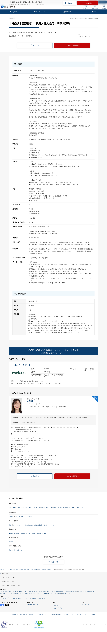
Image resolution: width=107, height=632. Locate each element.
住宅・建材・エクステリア (32, 507)
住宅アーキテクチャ (49, 525)
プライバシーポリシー (41, 614)
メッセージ (85, 7)
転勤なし (19, 550)
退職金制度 (12, 550)
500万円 (17, 516)
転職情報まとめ (66, 593)
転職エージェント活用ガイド (35, 591)
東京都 (11, 533)
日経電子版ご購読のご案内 (33, 605)
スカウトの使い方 (13, 598)
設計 (39, 569)
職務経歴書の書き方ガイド (58, 591)
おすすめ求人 (67, 12)
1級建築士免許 (29, 525)
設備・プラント (57, 507)
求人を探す (13, 12)
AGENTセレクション (40, 12)
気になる (104, 7)
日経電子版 (55, 605)
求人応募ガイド (82, 591)
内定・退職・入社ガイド (6, 593)
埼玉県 (28, 533)
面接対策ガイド (90, 591)
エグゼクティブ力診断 (34, 593)
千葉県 (23, 533)
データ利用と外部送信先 (55, 614)
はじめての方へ (3, 598)
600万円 (23, 516)
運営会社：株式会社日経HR (19, 614)
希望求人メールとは (42, 598)
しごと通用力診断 (45, 593)
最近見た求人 (95, 7)
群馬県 (33, 533)
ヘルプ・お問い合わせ (77, 614)
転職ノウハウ (15, 591)
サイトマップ (67, 614)
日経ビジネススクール (58, 608)
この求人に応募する (72, 45)
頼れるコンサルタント (23, 598)
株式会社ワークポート (47, 569)
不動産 (43, 507)
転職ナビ (93, 12)
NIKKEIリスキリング (58, 607)
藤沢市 (11, 541)
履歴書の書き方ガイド (71, 591)
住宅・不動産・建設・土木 (16, 507)
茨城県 (44, 533)
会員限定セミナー (17, 593)
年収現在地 (25, 593)
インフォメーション (90, 614)
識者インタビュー (47, 591)
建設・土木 (49, 507)
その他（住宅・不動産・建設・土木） (73, 507)
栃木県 (39, 533)
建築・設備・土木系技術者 (16, 569)
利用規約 (31, 614)
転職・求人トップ (4, 569)
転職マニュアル (23, 591)
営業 (10, 525)
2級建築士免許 (38, 525)
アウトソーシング (18, 525)
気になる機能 (33, 598)
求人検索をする (53, 562)
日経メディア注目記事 (5, 591)
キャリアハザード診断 (55, 593)
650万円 (29, 516)
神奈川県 (16, 533)
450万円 (11, 516)
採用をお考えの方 (84, 605)
